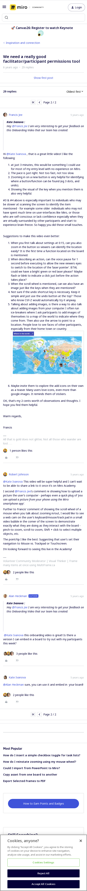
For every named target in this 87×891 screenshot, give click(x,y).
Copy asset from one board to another (30, 774)
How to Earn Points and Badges (43, 803)
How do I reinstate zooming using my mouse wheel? (39, 761)
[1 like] (17, 451)
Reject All (43, 873)
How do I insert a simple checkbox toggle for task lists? (41, 755)
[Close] (80, 840)
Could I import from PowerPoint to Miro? (31, 768)
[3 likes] (20, 654)
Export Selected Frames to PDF (24, 781)
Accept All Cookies (43, 884)
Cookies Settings (43, 862)
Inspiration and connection (23, 43)
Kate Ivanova (17, 677)
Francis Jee (15, 115)
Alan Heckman (18, 596)
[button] (4, 8)
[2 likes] (18, 572)
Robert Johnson (19, 474)
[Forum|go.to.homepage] (27, 7)
